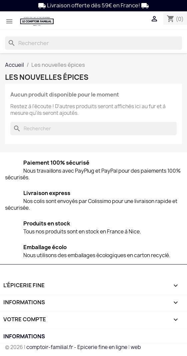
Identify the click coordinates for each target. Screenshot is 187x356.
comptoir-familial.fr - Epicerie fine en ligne (76, 347)
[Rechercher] (93, 43)
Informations (24, 336)
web (136, 347)
